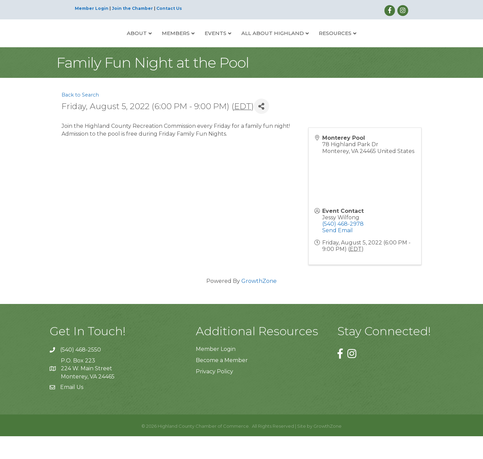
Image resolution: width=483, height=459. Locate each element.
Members (150, 44)
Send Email (337, 253)
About (111, 44)
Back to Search (80, 118)
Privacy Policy (214, 394)
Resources (360, 44)
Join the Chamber (132, 8)
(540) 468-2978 (343, 247)
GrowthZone (259, 304)
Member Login (91, 8)
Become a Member (222, 383)
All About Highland (298, 44)
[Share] (261, 129)
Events (190, 44)
